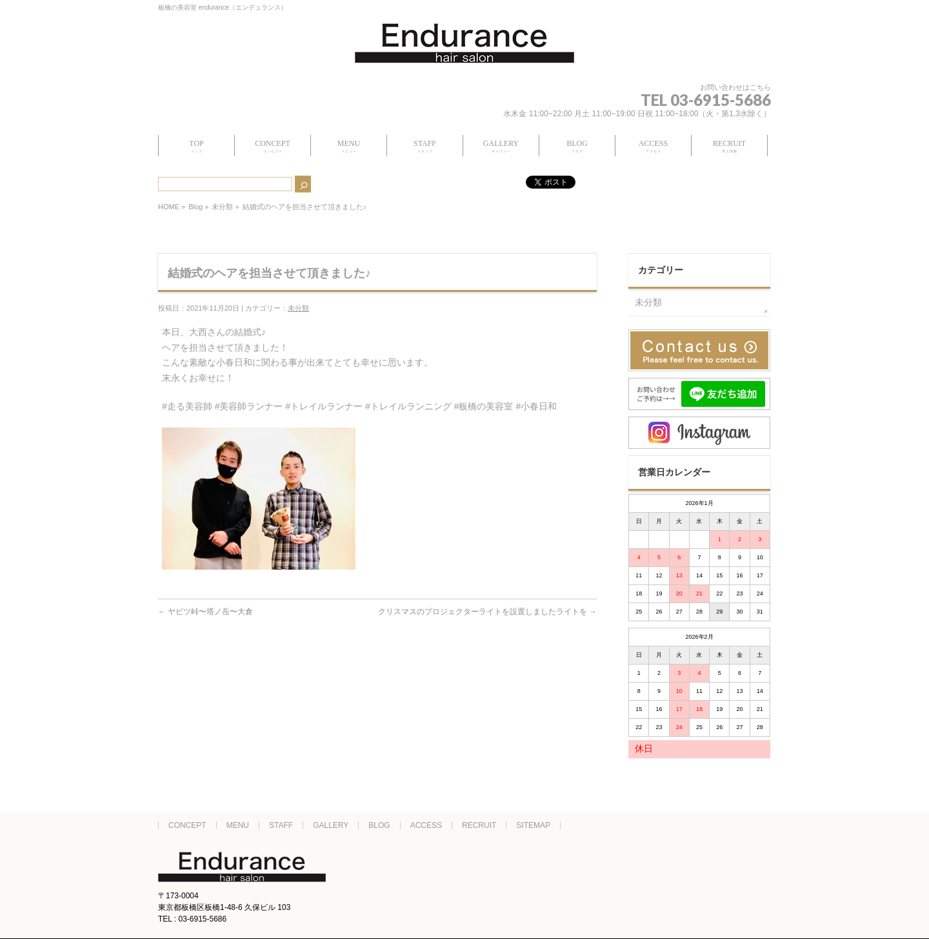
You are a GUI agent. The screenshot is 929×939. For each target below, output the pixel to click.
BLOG (379, 825)
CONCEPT (187, 825)
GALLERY (330, 825)
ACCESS (426, 825)
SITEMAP (533, 825)
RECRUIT (479, 825)
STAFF (281, 825)
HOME (168, 207)
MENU (237, 825)
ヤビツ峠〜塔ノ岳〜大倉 (205, 611)
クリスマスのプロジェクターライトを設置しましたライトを (487, 611)
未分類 (222, 207)
